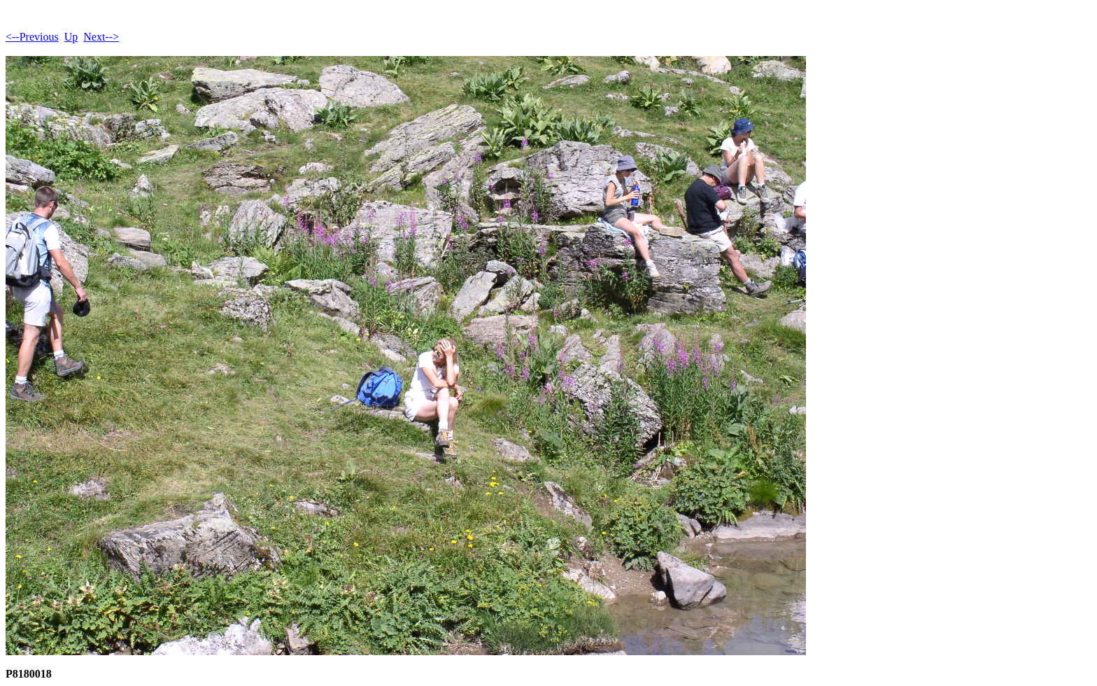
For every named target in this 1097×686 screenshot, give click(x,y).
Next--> (101, 37)
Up (71, 37)
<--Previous (32, 37)
